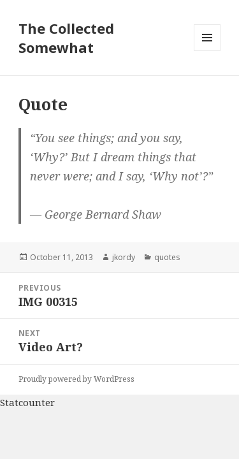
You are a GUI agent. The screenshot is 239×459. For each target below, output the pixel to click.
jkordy (123, 257)
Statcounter (27, 402)
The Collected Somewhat (66, 37)
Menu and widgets (207, 50)
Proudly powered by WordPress (76, 379)
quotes (167, 257)
